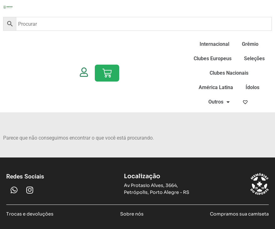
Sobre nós (132, 214)
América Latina (216, 87)
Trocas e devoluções (29, 214)
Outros (219, 102)
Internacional (214, 44)
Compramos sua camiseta (239, 214)
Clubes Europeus (213, 58)
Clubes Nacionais (229, 73)
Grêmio (250, 44)
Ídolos (252, 87)
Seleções (254, 58)
